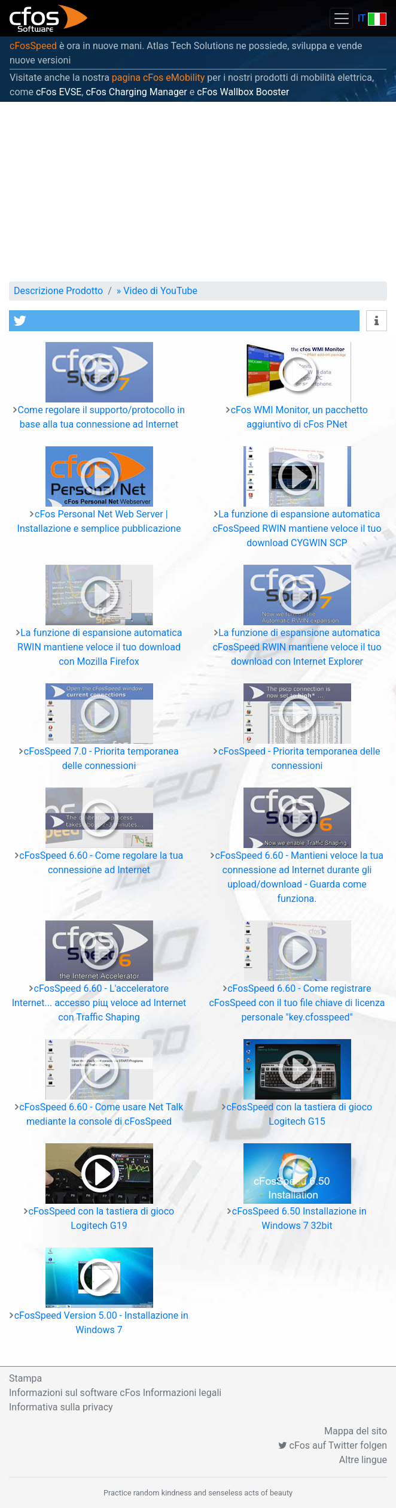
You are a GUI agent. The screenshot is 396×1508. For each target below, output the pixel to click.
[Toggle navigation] (341, 18)
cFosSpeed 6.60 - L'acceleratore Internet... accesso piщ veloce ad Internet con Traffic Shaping (99, 1003)
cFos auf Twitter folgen (332, 1445)
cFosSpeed (33, 46)
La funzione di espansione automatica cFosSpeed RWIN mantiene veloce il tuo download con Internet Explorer (296, 647)
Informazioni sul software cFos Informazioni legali (115, 1392)
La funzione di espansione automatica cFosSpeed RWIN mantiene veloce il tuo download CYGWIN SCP (296, 528)
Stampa (25, 1378)
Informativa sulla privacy (61, 1407)
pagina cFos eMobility (158, 77)
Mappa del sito (355, 1431)
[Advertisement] (198, 191)
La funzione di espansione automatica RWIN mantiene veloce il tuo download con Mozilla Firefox (99, 647)
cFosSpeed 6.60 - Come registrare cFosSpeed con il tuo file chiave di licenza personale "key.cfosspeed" (297, 1003)
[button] (184, 320)
